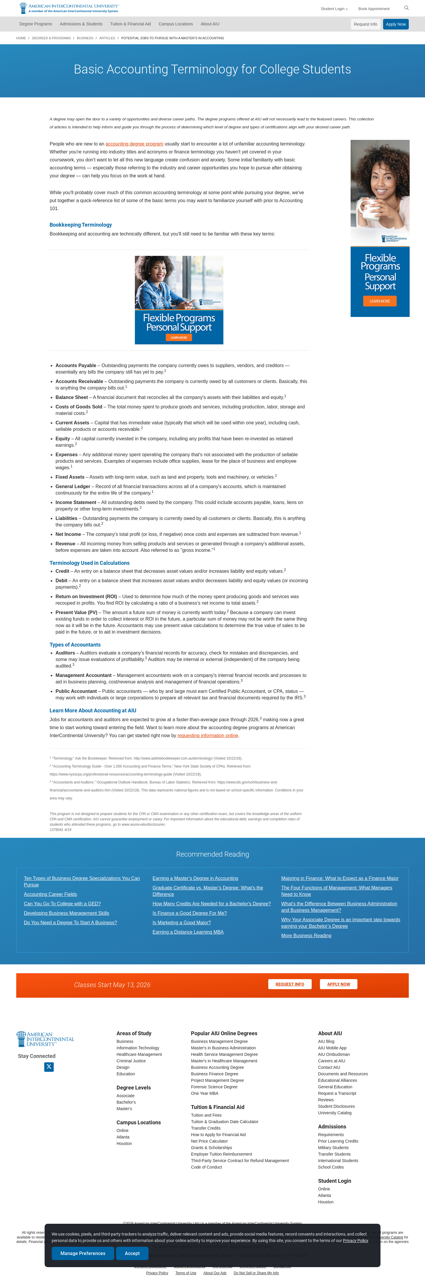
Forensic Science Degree (214, 1086)
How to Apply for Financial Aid (218, 1134)
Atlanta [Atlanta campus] (123, 1137)
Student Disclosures (336, 1106)
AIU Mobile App (332, 1048)
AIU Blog (326, 1041)
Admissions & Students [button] (81, 24)
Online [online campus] (122, 1130)
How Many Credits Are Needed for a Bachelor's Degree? (212, 903)
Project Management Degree (217, 1080)
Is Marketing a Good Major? (182, 922)
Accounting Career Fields (50, 894)
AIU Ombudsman (334, 1054)
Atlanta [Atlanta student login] (324, 1195)
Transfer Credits (205, 1128)
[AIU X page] (49, 1067)
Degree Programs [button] (35, 24)
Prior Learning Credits (338, 1141)
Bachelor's (126, 1102)
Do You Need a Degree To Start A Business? (70, 922)
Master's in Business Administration (223, 1048)
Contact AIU (329, 1067)
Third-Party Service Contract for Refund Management (240, 1160)
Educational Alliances (337, 1080)
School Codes (331, 1167)
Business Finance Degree (214, 1073)
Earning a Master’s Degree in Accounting (195, 878)
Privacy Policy (157, 1273)
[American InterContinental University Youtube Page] (62, 1066)
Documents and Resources (343, 1073)
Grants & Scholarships (211, 1147)
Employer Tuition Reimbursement (221, 1154)
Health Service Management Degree (224, 1054)
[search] (406, 7)
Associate (126, 1095)
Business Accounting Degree (217, 1067)
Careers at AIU (331, 1060)
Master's (124, 1108)
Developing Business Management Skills (66, 913)
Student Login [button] (332, 8)
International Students (338, 1160)
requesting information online (207, 735)
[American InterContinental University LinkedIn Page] (35, 1066)
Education (126, 1073)
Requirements (331, 1134)
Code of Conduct (206, 1167)
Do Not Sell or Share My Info (256, 1273)
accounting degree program (135, 143)
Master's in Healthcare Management (224, 1060)
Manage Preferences (85, 1252)
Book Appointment (374, 8)
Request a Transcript (337, 1093)
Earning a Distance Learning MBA (188, 932)
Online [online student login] (324, 1189)
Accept (135, 1252)
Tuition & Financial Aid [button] (130, 24)
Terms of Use (185, 1273)
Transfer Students (334, 1154)
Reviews (326, 1099)
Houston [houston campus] (124, 1143)
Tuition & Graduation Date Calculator (224, 1121)
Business (125, 1041)
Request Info (365, 24)
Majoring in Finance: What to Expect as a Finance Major (340, 878)
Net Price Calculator (209, 1141)
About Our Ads (215, 1273)
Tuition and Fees (206, 1115)
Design (123, 1067)
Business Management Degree (219, 1041)
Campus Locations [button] (176, 24)
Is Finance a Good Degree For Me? (190, 913)
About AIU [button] (210, 24)
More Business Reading (306, 935)
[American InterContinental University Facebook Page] (22, 1066)
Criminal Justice (131, 1060)
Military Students (333, 1147)
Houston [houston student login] (326, 1202)
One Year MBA (204, 1093)
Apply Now (396, 24)
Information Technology (138, 1048)
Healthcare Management (139, 1054)
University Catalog (335, 1112)
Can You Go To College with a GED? (62, 903)
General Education (335, 1086)
